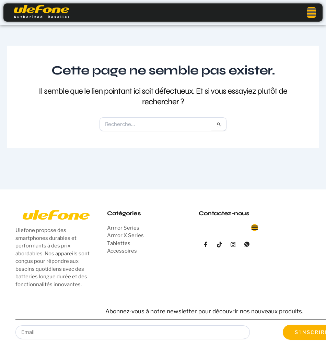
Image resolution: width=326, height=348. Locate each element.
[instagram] (233, 245)
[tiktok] (219, 245)
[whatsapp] (247, 245)
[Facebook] (205, 245)
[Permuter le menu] (254, 227)
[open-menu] (311, 12)
